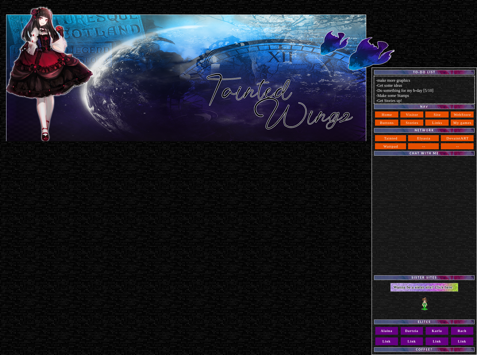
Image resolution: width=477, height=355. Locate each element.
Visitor (412, 114)
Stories (412, 123)
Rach (462, 331)
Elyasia (423, 138)
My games (462, 123)
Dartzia (411, 331)
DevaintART (458, 138)
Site (437, 114)
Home (387, 114)
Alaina (386, 331)
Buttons (387, 123)
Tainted (391, 138)
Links (437, 123)
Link (386, 341)
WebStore (462, 114)
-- (423, 146)
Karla (437, 331)
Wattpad (390, 146)
